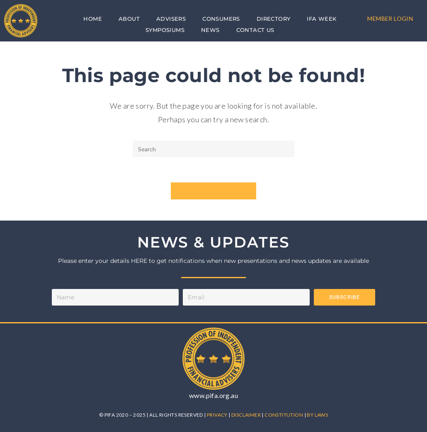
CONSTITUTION (284, 415)
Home (92, 18)
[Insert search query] (213, 149)
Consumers (221, 18)
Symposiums (165, 30)
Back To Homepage (214, 190)
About (129, 18)
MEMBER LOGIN (390, 18)
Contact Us (255, 30)
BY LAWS (317, 415)
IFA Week (321, 18)
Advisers (171, 18)
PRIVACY (217, 415)
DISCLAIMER (246, 415)
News (210, 30)
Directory (274, 18)
